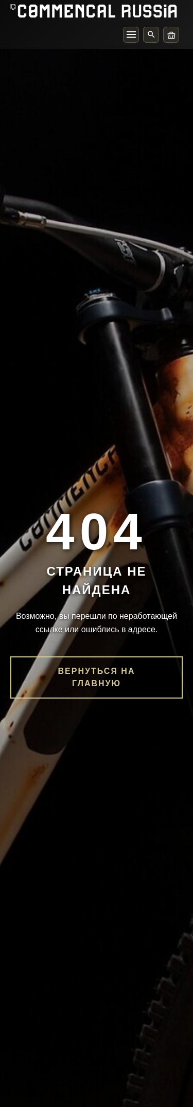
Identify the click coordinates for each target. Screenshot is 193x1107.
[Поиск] (151, 34)
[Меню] (131, 35)
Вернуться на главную (96, 677)
